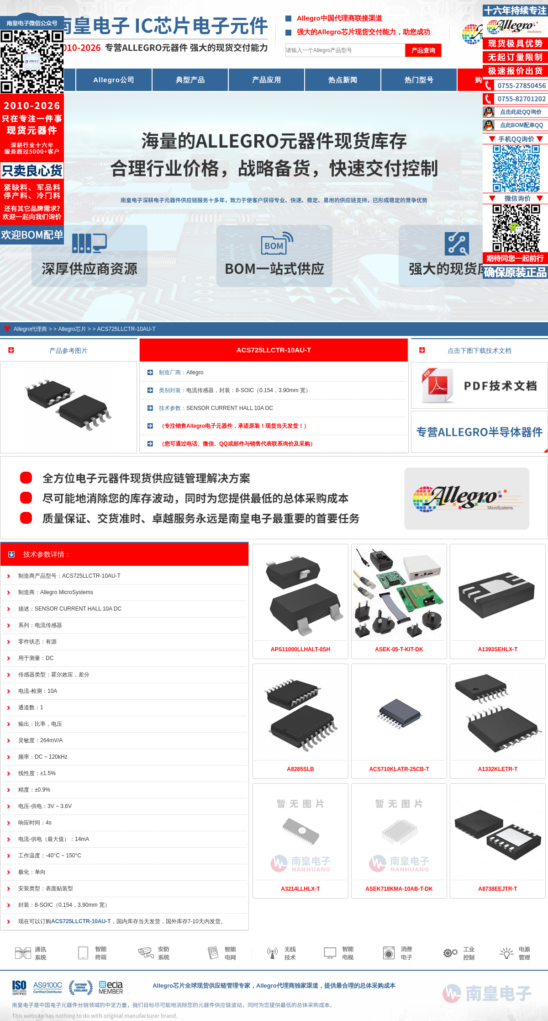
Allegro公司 (114, 80)
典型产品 (190, 80)
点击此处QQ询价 (521, 112)
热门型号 (419, 80)
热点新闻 (343, 80)
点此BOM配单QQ (521, 125)
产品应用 (266, 80)
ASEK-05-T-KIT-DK (399, 649)
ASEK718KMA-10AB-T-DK (398, 889)
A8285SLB (300, 769)
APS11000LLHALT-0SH (300, 649)
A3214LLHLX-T (300, 889)
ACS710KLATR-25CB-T (399, 769)
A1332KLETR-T (498, 769)
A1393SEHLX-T (498, 649)
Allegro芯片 (72, 329)
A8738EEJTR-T (497, 889)
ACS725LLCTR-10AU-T (126, 329)
